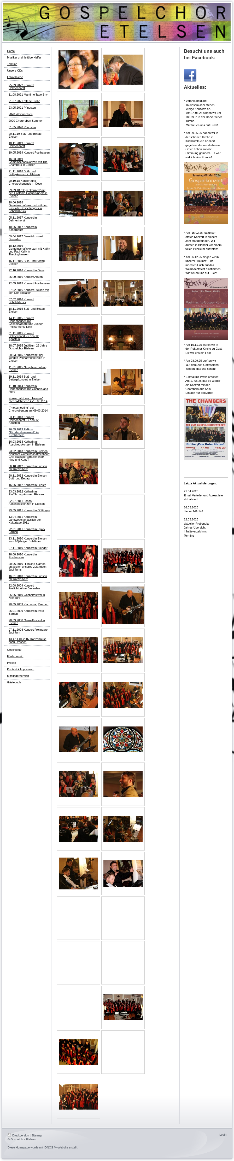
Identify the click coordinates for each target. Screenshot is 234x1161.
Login (222, 1134)
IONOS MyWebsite (56, 1147)
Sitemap (36, 1135)
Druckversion (18, 1135)
